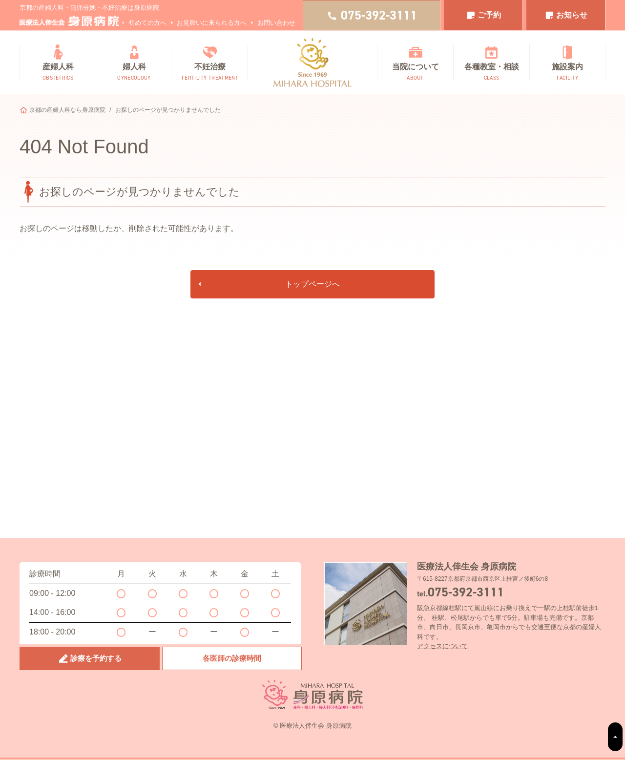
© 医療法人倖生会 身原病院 (312, 727)
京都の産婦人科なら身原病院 (67, 109)
